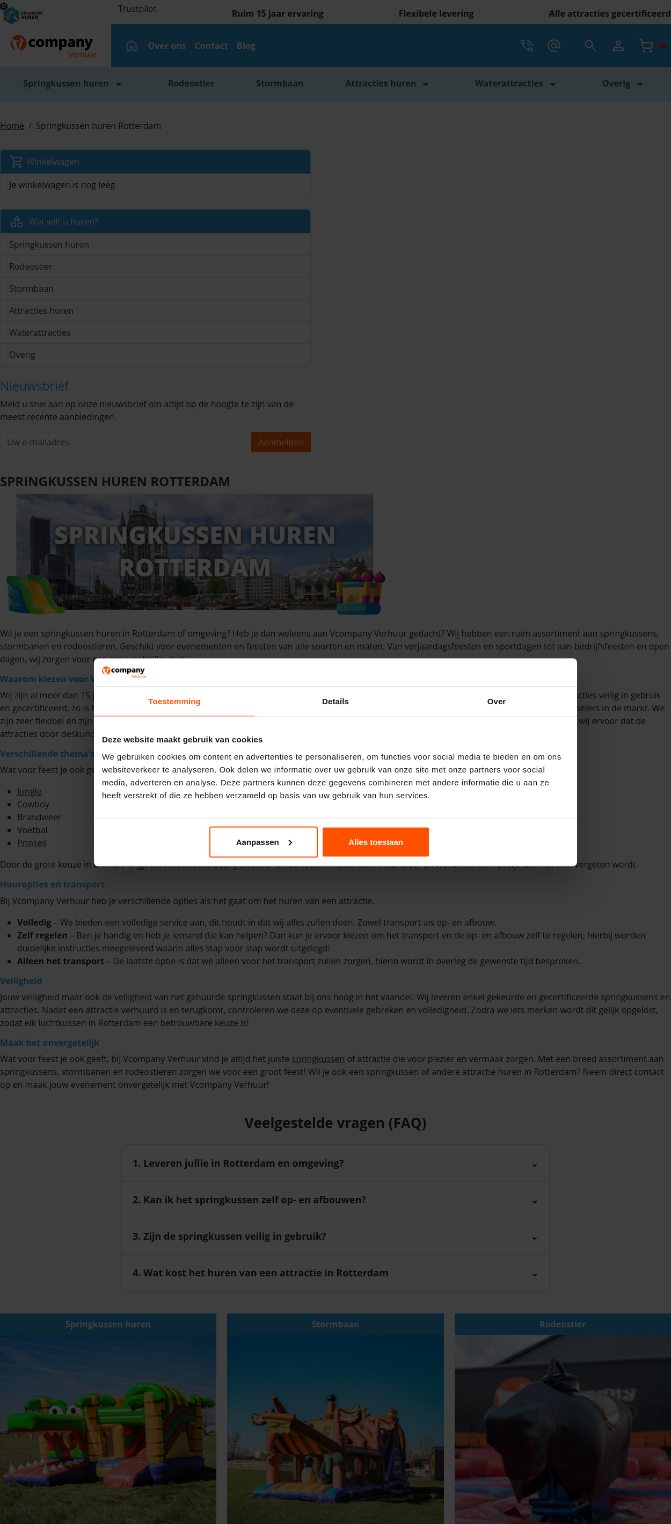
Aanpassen (334, 841)
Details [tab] (335, 701)
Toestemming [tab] (174, 701)
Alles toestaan (492, 841)
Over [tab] (496, 701)
